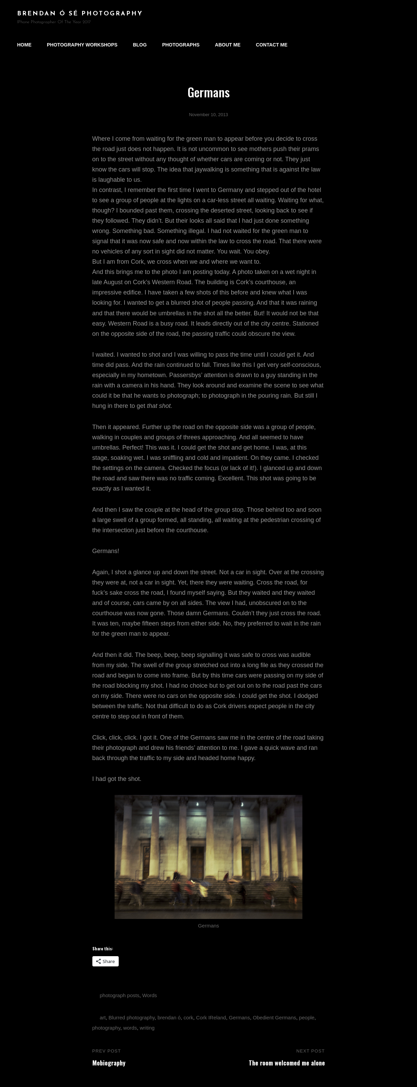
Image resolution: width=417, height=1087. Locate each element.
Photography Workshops (82, 44)
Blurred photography (131, 1017)
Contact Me (271, 44)
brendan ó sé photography (80, 14)
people (306, 1017)
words (130, 1028)
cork (188, 1017)
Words (149, 995)
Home (24, 44)
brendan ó (169, 1017)
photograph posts (120, 995)
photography (106, 1028)
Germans (239, 1017)
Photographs (180, 44)
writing (147, 1028)
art (103, 1017)
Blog (139, 44)
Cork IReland (211, 1017)
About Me (227, 44)
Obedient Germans (274, 1017)
